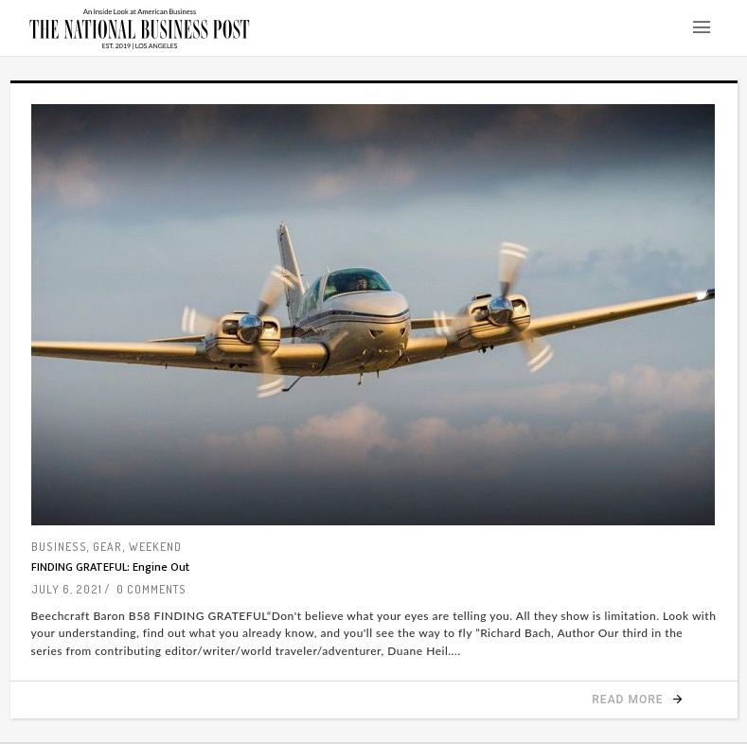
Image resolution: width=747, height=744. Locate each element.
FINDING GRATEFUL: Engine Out (110, 567)
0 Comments (151, 589)
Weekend (155, 547)
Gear (107, 547)
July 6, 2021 (66, 589)
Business (59, 547)
